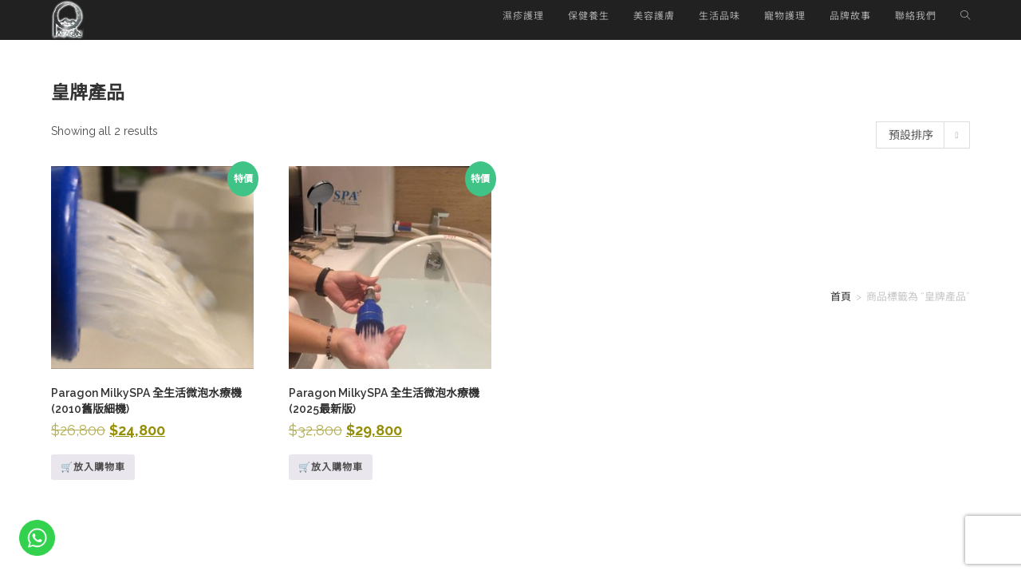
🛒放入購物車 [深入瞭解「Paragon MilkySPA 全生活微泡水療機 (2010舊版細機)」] (93, 467)
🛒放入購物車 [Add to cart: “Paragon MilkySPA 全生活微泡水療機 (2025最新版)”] (330, 467)
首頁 (840, 297)
